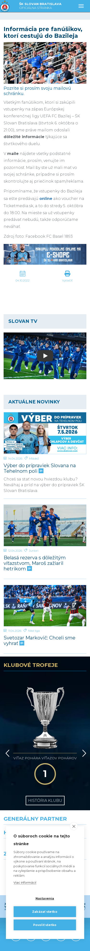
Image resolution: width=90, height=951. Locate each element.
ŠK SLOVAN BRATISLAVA (40, 6)
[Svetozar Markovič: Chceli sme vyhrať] (45, 606)
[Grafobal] (23, 813)
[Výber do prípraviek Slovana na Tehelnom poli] (45, 433)
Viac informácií (24, 882)
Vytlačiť (67, 280)
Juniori (33, 550)
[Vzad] (6, 726)
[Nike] (45, 792)
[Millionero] (68, 813)
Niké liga (34, 630)
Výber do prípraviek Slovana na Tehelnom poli (40, 468)
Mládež (34, 458)
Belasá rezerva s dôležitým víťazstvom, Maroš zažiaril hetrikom (35, 563)
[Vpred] (83, 726)
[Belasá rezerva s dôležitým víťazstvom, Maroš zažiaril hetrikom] (45, 525)
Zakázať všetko (44, 911)
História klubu (45, 759)
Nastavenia (45, 898)
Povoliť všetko (45, 925)
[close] (74, 826)
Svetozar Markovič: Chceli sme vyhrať (39, 640)
